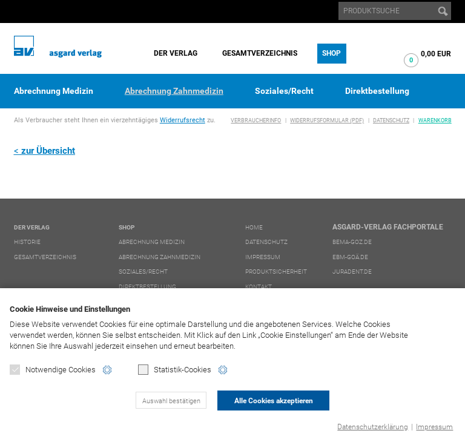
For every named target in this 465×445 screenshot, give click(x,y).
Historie (27, 242)
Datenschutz (391, 120)
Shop (331, 53)
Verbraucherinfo (256, 120)
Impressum (434, 427)
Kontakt (258, 286)
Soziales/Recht (284, 91)
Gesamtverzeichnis (259, 53)
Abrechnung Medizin (53, 91)
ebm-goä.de (350, 257)
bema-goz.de (352, 242)
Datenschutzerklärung (372, 427)
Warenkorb (435, 120)
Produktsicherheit (276, 271)
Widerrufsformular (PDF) (327, 120)
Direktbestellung (377, 91)
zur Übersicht (48, 150)
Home (254, 227)
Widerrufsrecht (182, 120)
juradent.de (352, 271)
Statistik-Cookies (174, 369)
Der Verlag (175, 53)
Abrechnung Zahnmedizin (174, 91)
